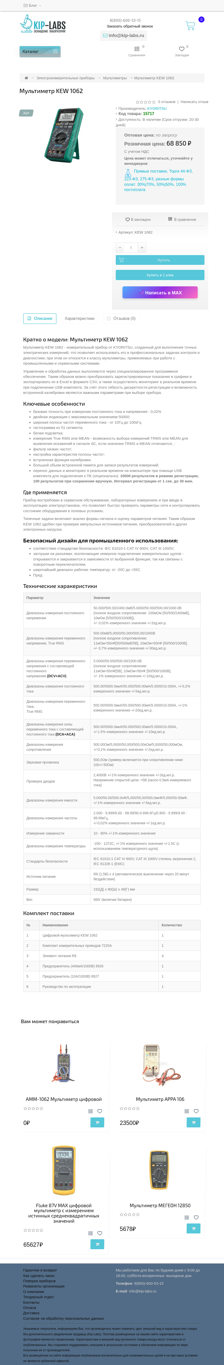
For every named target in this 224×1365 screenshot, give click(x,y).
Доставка (31, 1313)
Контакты (31, 1302)
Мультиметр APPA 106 (160, 1099)
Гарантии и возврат (40, 1270)
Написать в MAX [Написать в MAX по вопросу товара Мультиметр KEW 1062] (160, 292)
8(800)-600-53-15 (125, 20)
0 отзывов (166, 102)
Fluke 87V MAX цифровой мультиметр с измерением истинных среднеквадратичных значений (63, 1213)
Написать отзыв (194, 102)
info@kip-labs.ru (126, 35)
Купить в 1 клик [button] (160, 275)
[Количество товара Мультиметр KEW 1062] (131, 248)
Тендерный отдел (38, 1297)
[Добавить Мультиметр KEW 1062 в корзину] (160, 260)
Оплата (29, 1307)
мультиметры (113, 358)
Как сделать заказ (39, 1275)
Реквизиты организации (44, 1286)
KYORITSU (157, 108)
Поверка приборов (39, 1281)
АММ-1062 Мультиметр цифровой (64, 1099)
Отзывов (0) (121, 319)
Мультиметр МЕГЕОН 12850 (160, 1205)
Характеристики (79, 318)
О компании (33, 1291)
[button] (91, 51)
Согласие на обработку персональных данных (63, 1318)
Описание (40, 319)
